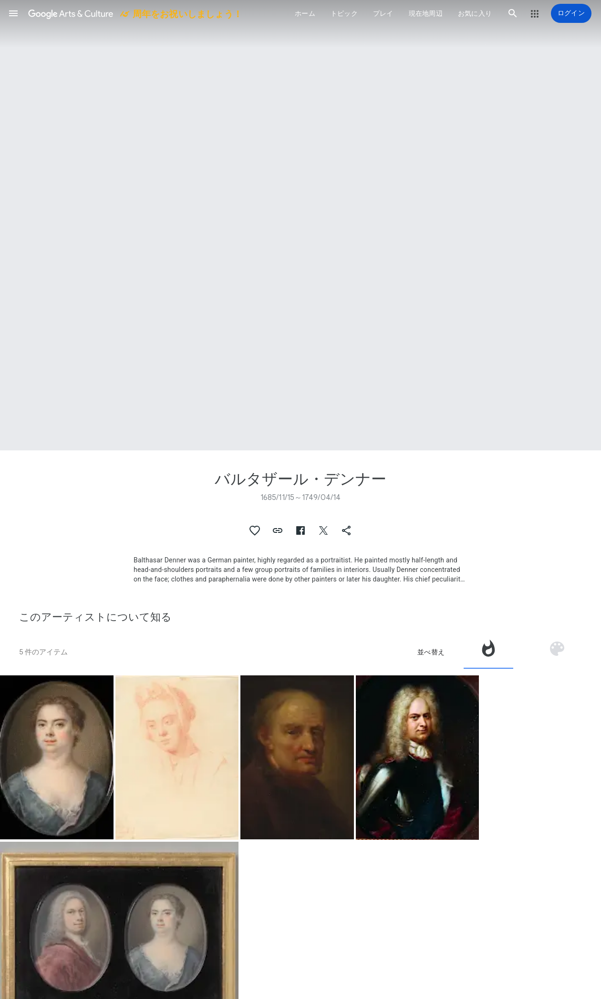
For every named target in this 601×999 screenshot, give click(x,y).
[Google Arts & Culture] (134, 13)
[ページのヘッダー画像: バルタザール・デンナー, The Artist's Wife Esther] (300, 225)
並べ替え (431, 652)
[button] (13, 13)
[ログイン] (571, 13)
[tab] (488, 652)
